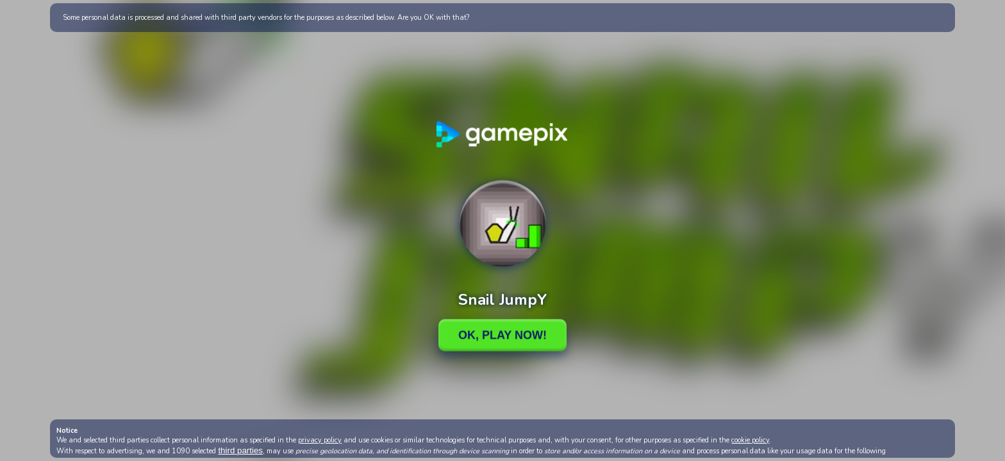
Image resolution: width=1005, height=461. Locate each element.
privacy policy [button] (320, 440)
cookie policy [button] (750, 440)
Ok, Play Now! (502, 334)
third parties (240, 450)
